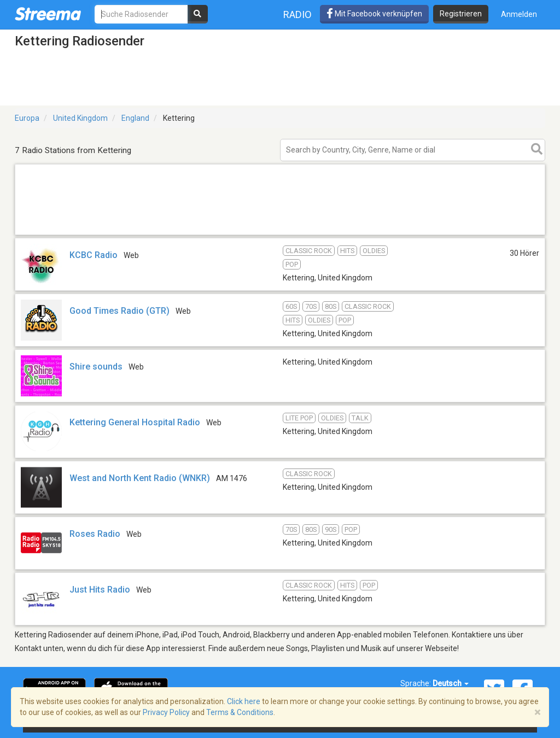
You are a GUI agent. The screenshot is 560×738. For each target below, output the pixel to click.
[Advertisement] (280, 234)
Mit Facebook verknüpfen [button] (374, 13)
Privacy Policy (166, 712)
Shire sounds (95, 366)
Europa (27, 118)
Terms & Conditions (239, 712)
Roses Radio (94, 534)
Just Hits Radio (99, 589)
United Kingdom (80, 118)
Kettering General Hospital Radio (134, 422)
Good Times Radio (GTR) (119, 311)
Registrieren (461, 13)
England (135, 118)
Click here (243, 701)
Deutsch (451, 683)
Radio (297, 14)
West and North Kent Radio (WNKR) (139, 478)
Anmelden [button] (519, 14)
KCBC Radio (93, 255)
